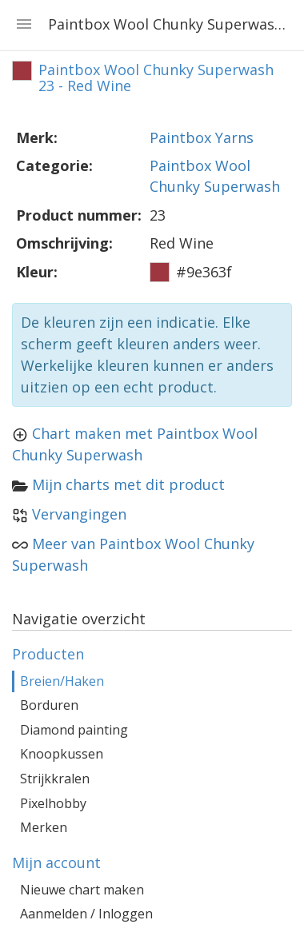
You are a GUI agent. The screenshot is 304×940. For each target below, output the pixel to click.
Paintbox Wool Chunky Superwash (215, 176)
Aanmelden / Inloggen (86, 913)
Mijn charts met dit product (128, 484)
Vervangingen (79, 514)
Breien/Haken (62, 681)
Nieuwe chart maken (82, 889)
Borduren (49, 705)
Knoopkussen (61, 754)
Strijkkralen (55, 778)
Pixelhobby (53, 803)
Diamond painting (74, 730)
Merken (43, 827)
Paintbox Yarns (202, 137)
